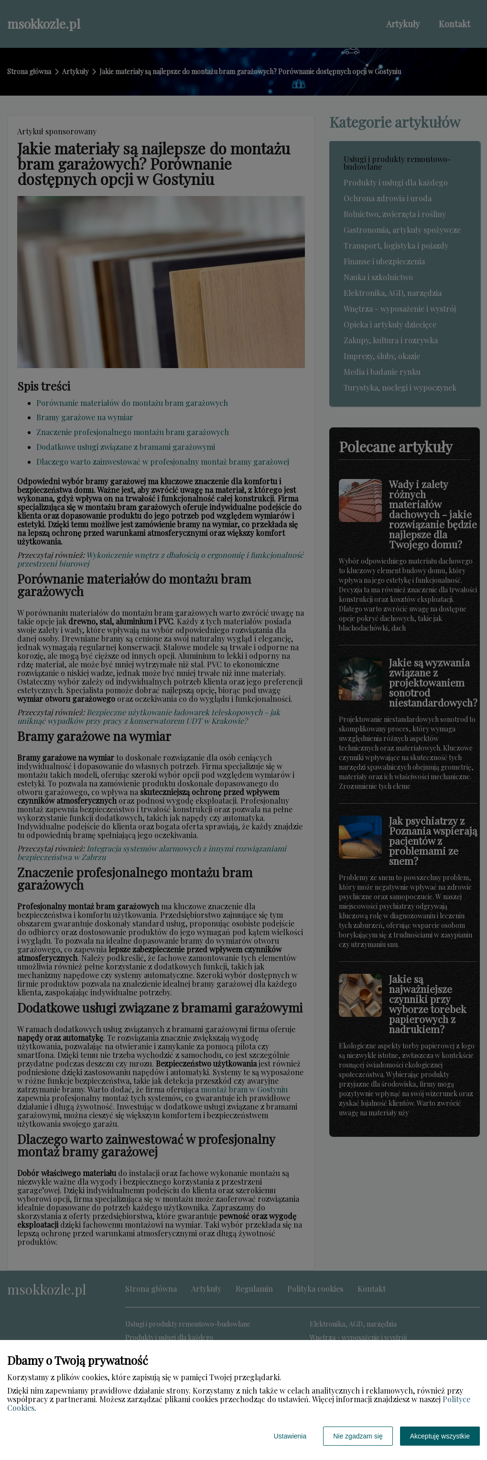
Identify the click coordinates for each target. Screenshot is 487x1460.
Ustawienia (290, 1436)
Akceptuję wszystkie (440, 1436)
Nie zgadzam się (358, 1436)
